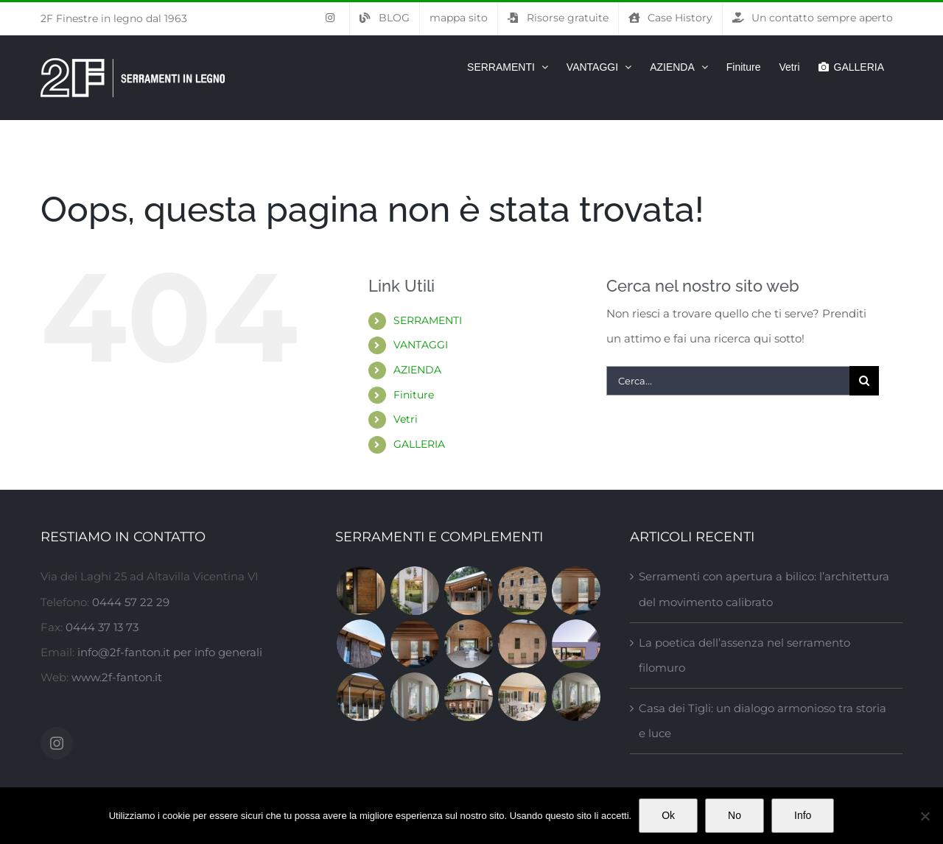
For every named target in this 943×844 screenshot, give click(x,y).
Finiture (413, 394)
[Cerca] (864, 380)
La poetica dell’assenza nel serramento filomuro (744, 655)
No (734, 815)
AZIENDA (417, 369)
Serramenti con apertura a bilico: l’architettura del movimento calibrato (764, 588)
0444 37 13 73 (102, 627)
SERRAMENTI (427, 320)
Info (802, 815)
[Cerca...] (727, 380)
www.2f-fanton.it (116, 677)
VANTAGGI (420, 344)
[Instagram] (57, 743)
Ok (668, 815)
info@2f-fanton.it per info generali (169, 652)
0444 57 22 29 (130, 602)
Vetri (405, 419)
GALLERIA (419, 444)
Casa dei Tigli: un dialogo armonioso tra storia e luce (762, 720)
